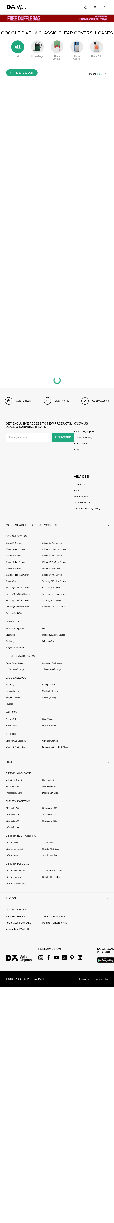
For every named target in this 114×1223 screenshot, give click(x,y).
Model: (93, 74)
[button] (57, 526)
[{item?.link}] (22, 964)
